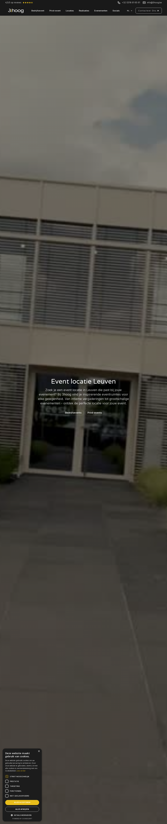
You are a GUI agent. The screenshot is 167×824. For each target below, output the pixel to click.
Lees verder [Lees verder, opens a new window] (21, 771)
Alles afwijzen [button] (22, 809)
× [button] (39, 751)
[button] (130, 10)
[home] (16, 10)
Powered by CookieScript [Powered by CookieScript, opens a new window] (22, 819)
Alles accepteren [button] (22, 802)
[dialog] (22, 785)
